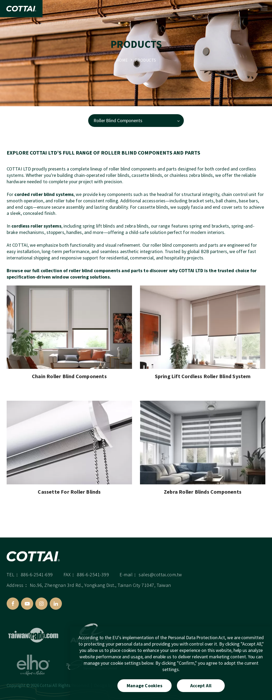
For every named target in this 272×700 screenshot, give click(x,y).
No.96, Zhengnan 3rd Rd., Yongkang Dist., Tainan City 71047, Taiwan (100, 587)
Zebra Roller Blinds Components (202, 492)
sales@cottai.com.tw (160, 577)
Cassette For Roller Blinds (69, 492)
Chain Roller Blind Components (69, 376)
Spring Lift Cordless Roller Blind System (202, 376)
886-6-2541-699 (37, 577)
